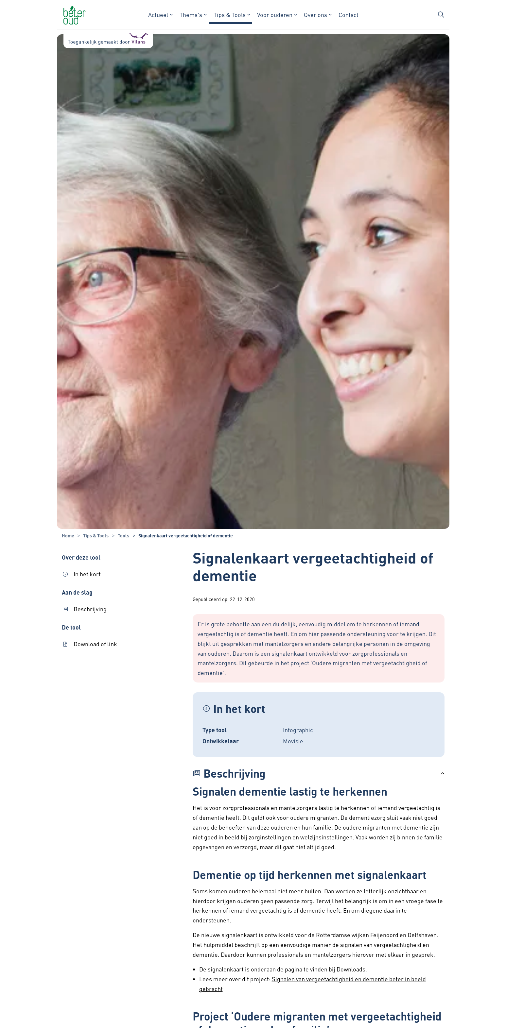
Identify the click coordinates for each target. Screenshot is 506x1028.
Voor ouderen (274, 14)
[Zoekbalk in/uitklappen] (441, 15)
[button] (319, 773)
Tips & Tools (229, 14)
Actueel (158, 14)
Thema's (190, 14)
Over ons (315, 14)
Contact (348, 14)
